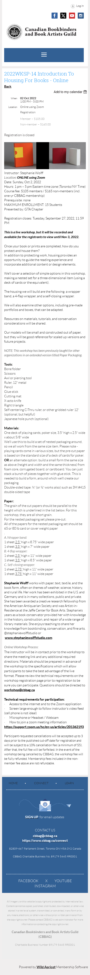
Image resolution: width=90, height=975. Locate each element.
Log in (80, 5)
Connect (41, 783)
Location (12, 107)
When (14, 98)
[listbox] (71, 91)
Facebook (28, 881)
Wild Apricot (46, 967)
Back (7, 86)
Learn (69, 783)
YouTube (63, 881)
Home (13, 783)
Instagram (45, 886)
